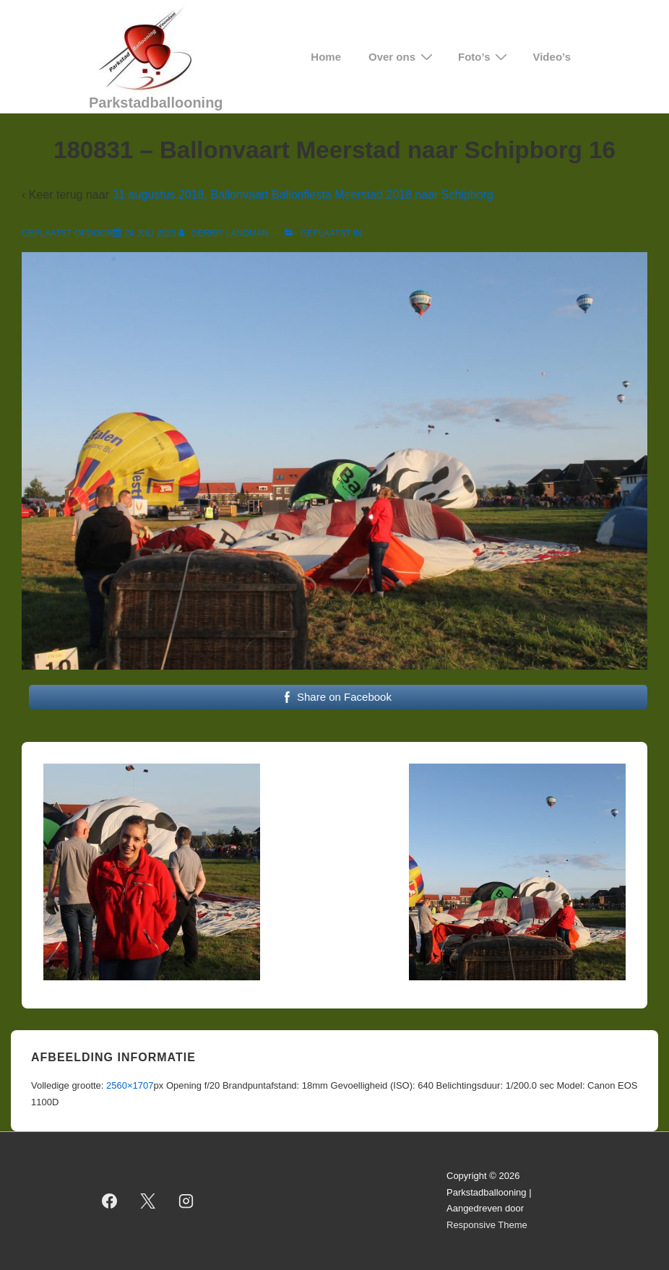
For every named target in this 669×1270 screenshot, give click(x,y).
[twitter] (148, 1200)
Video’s (551, 57)
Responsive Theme (486, 1224)
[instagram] (186, 1200)
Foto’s (484, 57)
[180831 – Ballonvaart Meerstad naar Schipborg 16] (150, 233)
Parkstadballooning (156, 103)
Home (326, 57)
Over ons (402, 57)
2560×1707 (129, 1085)
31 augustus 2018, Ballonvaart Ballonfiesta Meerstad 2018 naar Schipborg (302, 195)
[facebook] (110, 1200)
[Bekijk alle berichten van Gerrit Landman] (224, 233)
